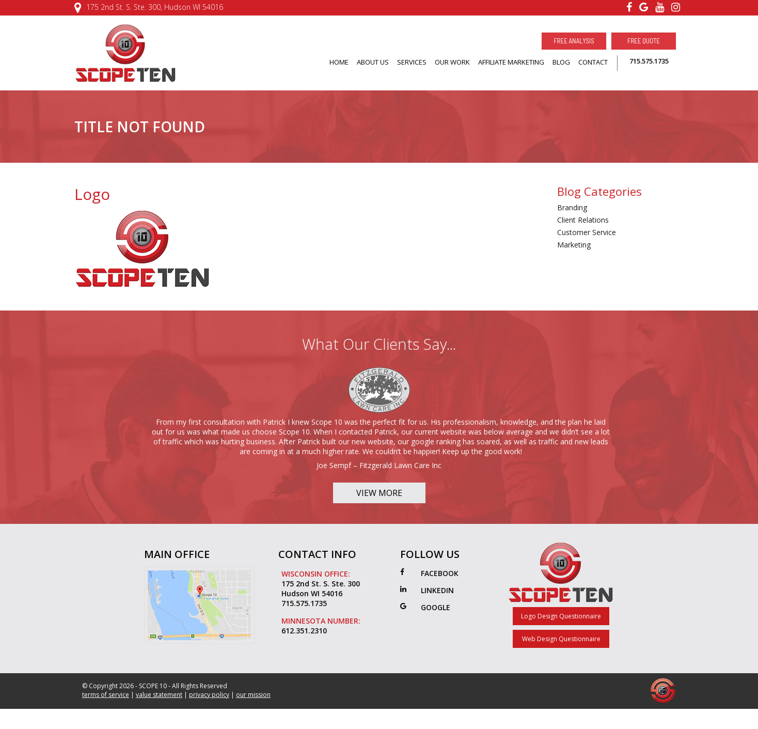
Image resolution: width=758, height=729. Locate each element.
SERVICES (412, 62)
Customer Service (586, 232)
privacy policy (209, 711)
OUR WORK (452, 62)
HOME (339, 62)
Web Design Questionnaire (561, 655)
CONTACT (593, 62)
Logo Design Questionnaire (561, 632)
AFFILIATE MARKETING (511, 62)
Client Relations (583, 220)
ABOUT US (373, 62)
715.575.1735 (649, 61)
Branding (572, 207)
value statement (159, 711)
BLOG (561, 62)
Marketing (574, 245)
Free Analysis (574, 41)
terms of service (105, 711)
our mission (253, 711)
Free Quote (643, 41)
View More (379, 509)
